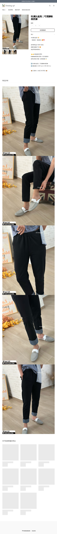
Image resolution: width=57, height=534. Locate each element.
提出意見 (34, 530)
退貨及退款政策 (26, 10)
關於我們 (17, 10)
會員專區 (10, 10)
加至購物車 (43, 30)
